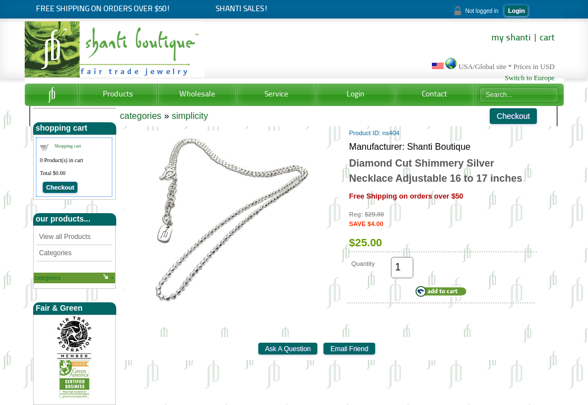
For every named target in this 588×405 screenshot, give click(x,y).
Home (51, 95)
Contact (434, 94)
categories (48, 278)
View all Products (65, 237)
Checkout (60, 187)
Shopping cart (67, 146)
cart (547, 38)
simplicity (190, 116)
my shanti (511, 38)
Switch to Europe (530, 78)
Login (516, 10)
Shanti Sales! (242, 9)
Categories (55, 253)
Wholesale (197, 94)
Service (276, 94)
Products (118, 94)
